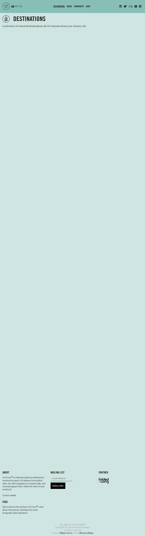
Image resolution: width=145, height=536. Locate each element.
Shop (88, 6)
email (13, 495)
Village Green (65, 533)
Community (79, 6)
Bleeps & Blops (86, 533)
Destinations (59, 6)
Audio (69, 6)
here (27, 510)
